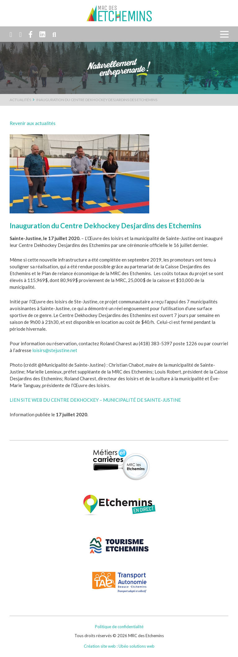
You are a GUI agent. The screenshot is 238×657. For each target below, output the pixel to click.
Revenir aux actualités (33, 123)
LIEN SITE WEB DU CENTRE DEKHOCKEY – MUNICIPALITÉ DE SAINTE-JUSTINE (95, 400)
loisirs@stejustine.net (54, 350)
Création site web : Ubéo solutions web (119, 646)
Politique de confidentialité (119, 626)
